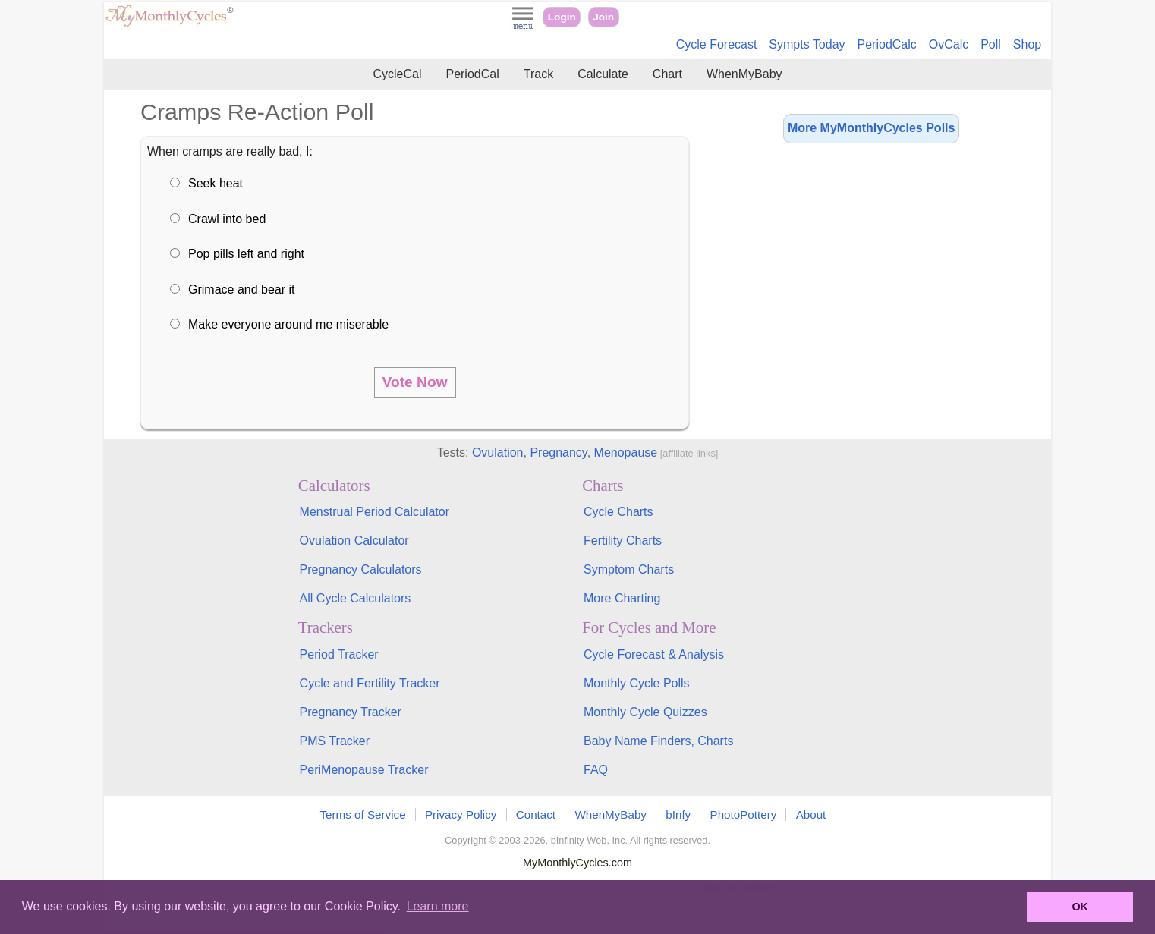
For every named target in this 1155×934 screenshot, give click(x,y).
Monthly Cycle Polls (637, 683)
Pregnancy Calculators (361, 569)
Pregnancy (558, 452)
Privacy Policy (461, 814)
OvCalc (948, 44)
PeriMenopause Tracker (364, 769)
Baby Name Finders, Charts (658, 740)
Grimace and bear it (241, 289)
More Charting (622, 598)
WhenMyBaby (744, 74)
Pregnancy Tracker (350, 712)
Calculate (603, 74)
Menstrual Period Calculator (374, 511)
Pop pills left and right (246, 253)
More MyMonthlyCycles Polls (871, 127)
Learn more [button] (438, 906)
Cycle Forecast (716, 44)
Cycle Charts (618, 511)
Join (603, 17)
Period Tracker (339, 654)
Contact (535, 814)
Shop (1027, 44)
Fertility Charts (623, 540)
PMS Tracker (335, 740)
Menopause (626, 452)
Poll (990, 44)
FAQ (596, 769)
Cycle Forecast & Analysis (654, 654)
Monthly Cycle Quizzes (645, 712)
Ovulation (498, 452)
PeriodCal (472, 74)
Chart (667, 74)
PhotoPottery (743, 814)
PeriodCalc (887, 44)
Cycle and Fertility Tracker (370, 683)
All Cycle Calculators (355, 598)
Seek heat (215, 183)
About (811, 814)
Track (538, 74)
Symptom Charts (629, 569)
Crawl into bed (227, 218)
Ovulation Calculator (354, 540)
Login (562, 17)
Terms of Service (363, 814)
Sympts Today (807, 44)
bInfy (678, 814)
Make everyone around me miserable (288, 324)
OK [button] (1080, 907)
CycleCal (397, 74)
